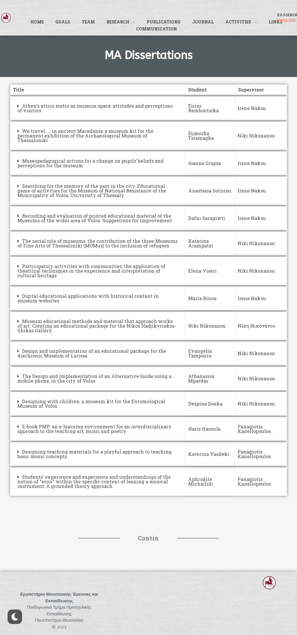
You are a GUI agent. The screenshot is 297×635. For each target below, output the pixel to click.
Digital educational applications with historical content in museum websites (88, 298)
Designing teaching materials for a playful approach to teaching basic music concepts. (94, 454)
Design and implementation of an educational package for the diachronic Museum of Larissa (91, 353)
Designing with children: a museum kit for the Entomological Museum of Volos (91, 403)
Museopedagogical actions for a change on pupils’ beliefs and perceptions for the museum (90, 163)
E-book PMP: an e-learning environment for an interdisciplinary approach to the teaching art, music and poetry (94, 428)
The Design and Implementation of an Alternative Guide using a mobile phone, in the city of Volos (94, 378)
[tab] (97, 108)
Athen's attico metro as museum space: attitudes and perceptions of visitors (95, 108)
